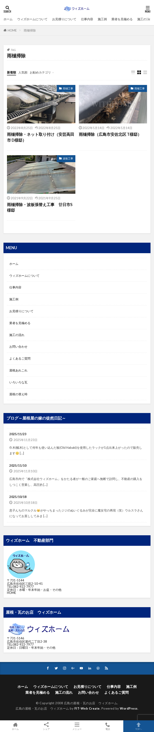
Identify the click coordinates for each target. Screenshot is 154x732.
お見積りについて (64, 19)
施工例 (102, 19)
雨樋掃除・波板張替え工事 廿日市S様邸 (40, 207)
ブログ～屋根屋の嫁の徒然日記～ (36, 418)
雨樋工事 (68, 88)
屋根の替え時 (18, 394)
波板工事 (68, 158)
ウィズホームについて (32, 19)
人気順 (22, 72)
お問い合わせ (18, 346)
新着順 (11, 72)
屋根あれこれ (18, 370)
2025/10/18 (18, 497)
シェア (46, 726)
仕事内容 (87, 19)
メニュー (77, 726)
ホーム (8, 19)
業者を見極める (122, 19)
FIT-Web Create (87, 708)
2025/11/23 (18, 434)
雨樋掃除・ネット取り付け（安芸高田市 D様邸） (40, 137)
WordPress (129, 708)
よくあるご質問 (19, 358)
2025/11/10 (18, 465)
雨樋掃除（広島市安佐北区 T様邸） (110, 134)
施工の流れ (144, 19)
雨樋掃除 (30, 30)
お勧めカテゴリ (40, 72)
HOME (12, 30)
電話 (107, 726)
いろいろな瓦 (18, 382)
